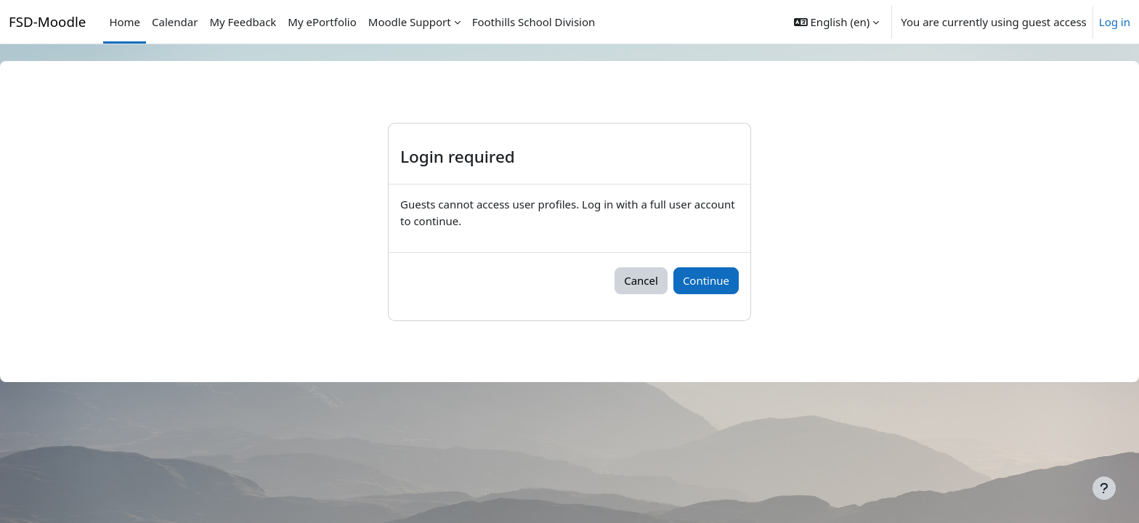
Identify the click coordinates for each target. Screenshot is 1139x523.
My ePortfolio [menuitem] (322, 22)
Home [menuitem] (124, 22)
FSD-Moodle (47, 21)
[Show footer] (1104, 488)
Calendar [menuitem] (175, 22)
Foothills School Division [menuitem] (534, 22)
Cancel (641, 280)
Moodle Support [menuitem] (409, 22)
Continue (706, 280)
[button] (836, 22)
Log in (1114, 22)
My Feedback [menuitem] (242, 22)
